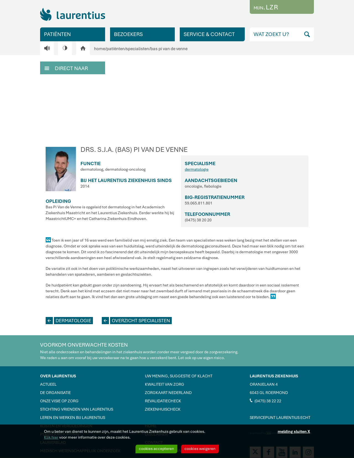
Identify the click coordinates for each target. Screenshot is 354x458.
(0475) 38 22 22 (265, 400)
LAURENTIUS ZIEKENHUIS (274, 375)
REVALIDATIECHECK (163, 400)
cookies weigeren (199, 448)
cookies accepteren (156, 448)
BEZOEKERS (128, 34)
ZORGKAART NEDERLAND (168, 392)
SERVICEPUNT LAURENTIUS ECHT (280, 417)
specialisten (137, 49)
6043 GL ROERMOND (269, 392)
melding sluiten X (294, 431)
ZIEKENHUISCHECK (163, 409)
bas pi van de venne (169, 49)
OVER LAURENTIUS (58, 375)
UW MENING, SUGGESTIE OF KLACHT (178, 375)
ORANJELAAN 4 (264, 384)
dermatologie (197, 169)
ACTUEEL (48, 384)
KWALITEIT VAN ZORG (164, 384)
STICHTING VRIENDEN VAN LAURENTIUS (76, 409)
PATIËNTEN (57, 34)
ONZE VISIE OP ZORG (59, 400)
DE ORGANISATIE (55, 392)
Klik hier (51, 437)
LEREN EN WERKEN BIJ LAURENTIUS (72, 417)
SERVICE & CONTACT (209, 34)
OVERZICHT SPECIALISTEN (136, 320)
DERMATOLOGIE (68, 320)
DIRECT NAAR (66, 68)
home (99, 49)
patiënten (115, 49)
